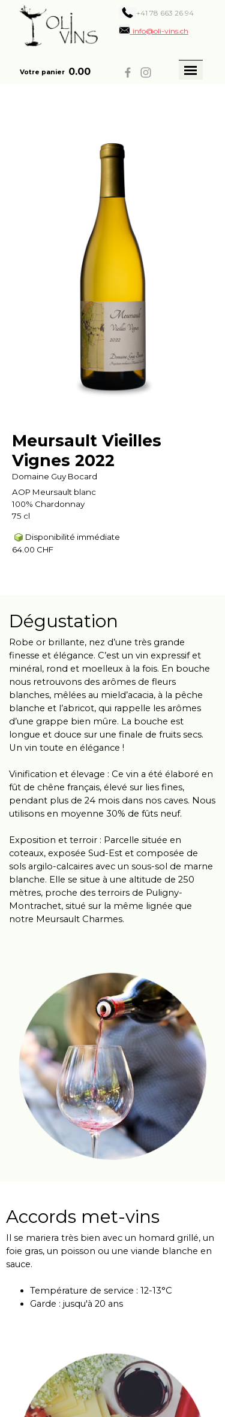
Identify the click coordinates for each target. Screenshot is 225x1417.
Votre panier (42, 72)
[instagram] (146, 72)
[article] (112, 339)
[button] (153, 30)
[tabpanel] (160, 12)
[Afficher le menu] (190, 70)
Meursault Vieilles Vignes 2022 (86, 450)
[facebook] (128, 72)
